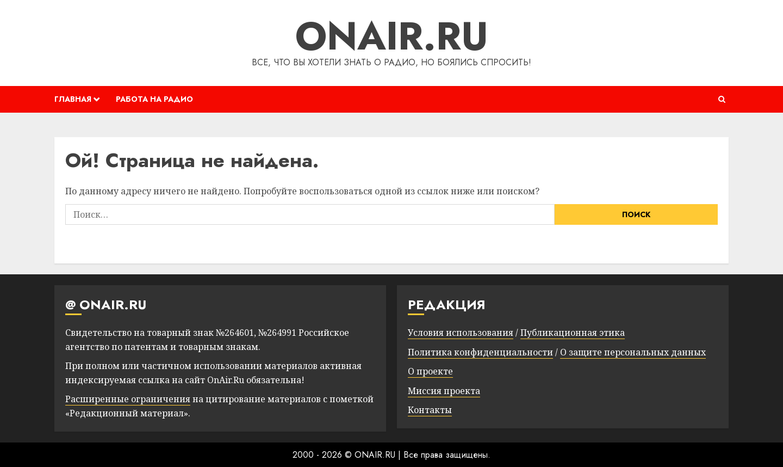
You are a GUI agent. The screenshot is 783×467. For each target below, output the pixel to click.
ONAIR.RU (391, 36)
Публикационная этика (572, 333)
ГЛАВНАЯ (72, 99)
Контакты (430, 410)
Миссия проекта (444, 391)
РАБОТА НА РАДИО (154, 99)
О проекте (430, 371)
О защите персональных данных (633, 352)
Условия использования (460, 333)
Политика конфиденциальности (480, 352)
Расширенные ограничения (127, 399)
